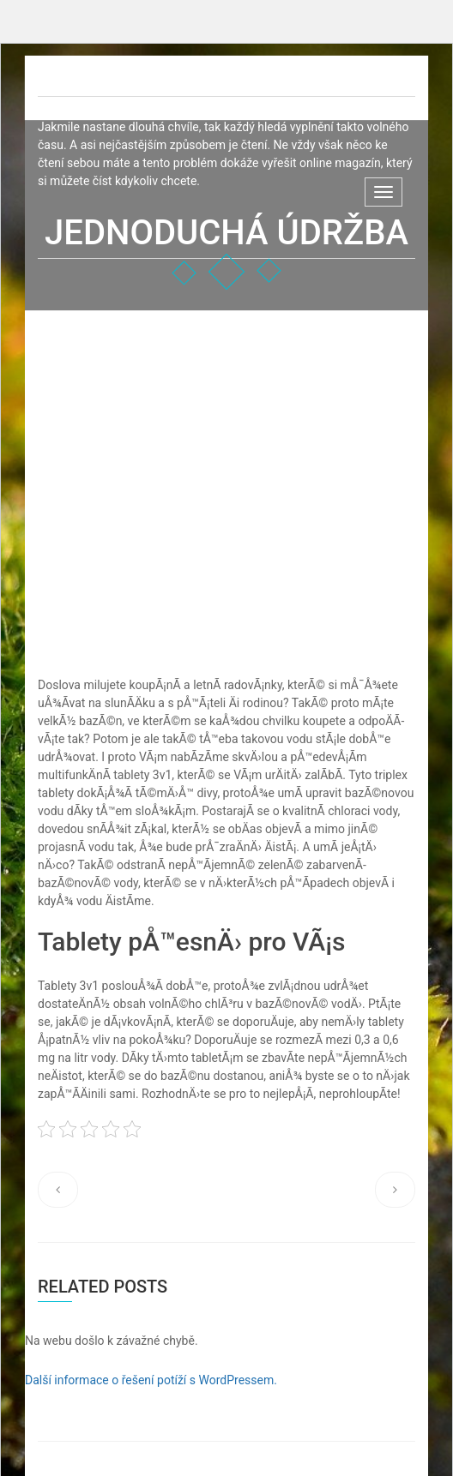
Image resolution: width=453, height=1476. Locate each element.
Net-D (76, 80)
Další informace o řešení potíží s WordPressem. (151, 1380)
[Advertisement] (226, 440)
